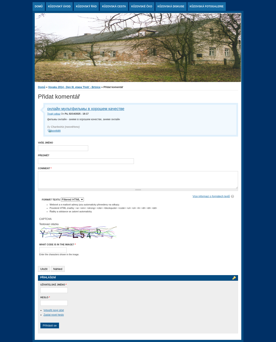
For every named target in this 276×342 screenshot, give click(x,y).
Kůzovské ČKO (141, 6)
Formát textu (51, 199)
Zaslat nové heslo (54, 314)
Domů (39, 6)
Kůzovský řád (86, 6)
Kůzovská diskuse (171, 6)
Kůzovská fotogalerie (207, 6)
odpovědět (55, 130)
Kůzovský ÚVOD (59, 6)
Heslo (45, 297)
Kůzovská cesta (114, 6)
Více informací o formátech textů (211, 196)
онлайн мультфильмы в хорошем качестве (85, 109)
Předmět (43, 155)
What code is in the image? (57, 244)
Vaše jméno (45, 142)
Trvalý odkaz (53, 113)
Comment (45, 168)
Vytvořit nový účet (54, 310)
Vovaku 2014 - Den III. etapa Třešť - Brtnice (74, 87)
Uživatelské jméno (53, 284)
